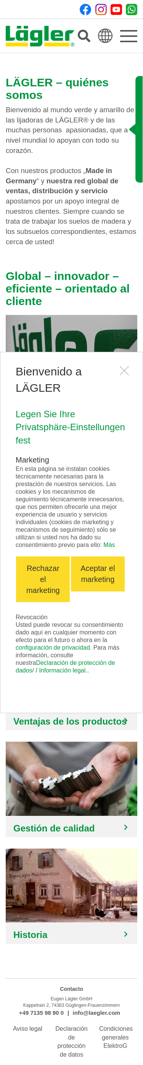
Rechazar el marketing (43, 579)
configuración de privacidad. (54, 647)
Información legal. (63, 670)
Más (109, 545)
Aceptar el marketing (97, 573)
